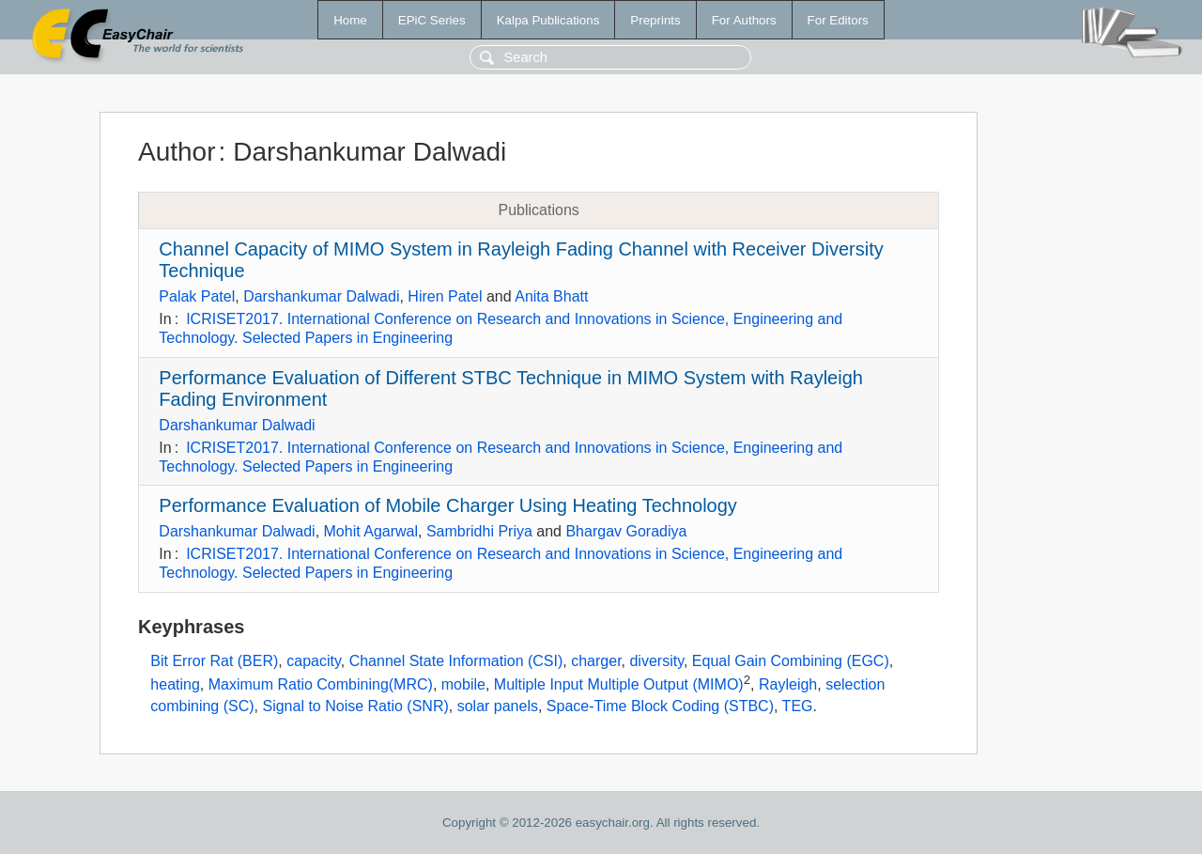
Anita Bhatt (551, 296)
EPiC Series (432, 20)
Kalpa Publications (548, 20)
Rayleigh (788, 685)
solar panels (497, 706)
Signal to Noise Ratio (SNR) (355, 706)
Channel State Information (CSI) (456, 661)
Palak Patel (197, 296)
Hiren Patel (445, 296)
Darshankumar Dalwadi (321, 296)
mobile (463, 685)
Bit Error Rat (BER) (214, 661)
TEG (797, 706)
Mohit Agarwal (371, 531)
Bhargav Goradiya (625, 531)
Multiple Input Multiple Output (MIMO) (619, 685)
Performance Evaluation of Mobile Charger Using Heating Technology (448, 505)
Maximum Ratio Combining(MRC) (320, 685)
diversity (656, 661)
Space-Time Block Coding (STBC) (660, 706)
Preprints (655, 20)
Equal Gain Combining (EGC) (790, 661)
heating (175, 685)
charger (596, 661)
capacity (313, 661)
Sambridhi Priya (479, 531)
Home (350, 20)
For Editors (838, 20)
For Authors (744, 20)
